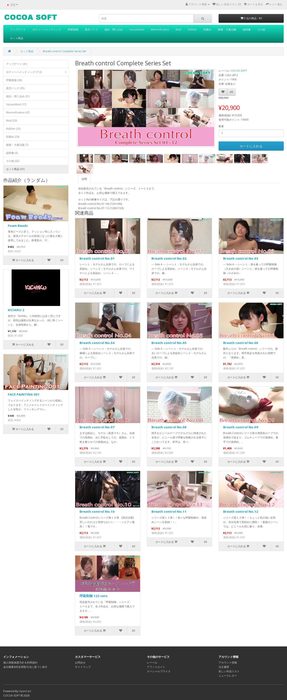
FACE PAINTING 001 (24, 394)
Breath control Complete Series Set (64, 51)
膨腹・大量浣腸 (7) (17, 145)
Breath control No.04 (97, 342)
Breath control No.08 (168, 427)
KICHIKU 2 (16, 310)
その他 (261, 29)
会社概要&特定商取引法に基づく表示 (25, 667)
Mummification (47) (18, 112)
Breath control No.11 (168, 511)
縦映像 (247, 29)
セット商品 (16, 38)
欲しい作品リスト (229, 671)
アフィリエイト (156, 667)
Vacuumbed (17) (16, 104)
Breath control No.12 (240, 511)
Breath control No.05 (168, 342)
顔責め (207, 29)
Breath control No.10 (97, 511)
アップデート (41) (16, 64)
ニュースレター (228, 675)
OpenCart (25, 691)
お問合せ (80, 662)
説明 (84, 179)
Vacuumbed (136, 29)
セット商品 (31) (15, 169)
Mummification (160, 29)
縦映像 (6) (12, 153)
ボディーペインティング (46, 29)
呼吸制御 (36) (14, 80)
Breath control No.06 (240, 342)
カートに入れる (251, 146)
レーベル (152, 662)
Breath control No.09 (240, 427)
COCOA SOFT (238, 71)
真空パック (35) (15, 88)
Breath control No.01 (97, 258)
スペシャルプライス (158, 671)
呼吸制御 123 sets (94, 596)
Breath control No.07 (97, 427)
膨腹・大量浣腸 (227, 29)
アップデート (18, 29)
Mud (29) (11, 120)
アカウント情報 (228, 662)
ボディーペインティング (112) (37, 72)
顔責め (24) (12, 137)
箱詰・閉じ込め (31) (18, 96)
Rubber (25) (13, 128)
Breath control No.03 (240, 258)
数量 (221, 126)
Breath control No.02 (168, 258)
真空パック (91, 29)
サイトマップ (83, 667)
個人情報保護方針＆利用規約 (20, 662)
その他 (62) (12, 161)
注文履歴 (224, 667)
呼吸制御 (73, 29)
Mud (178, 29)
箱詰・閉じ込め (113, 29)
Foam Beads (18, 225)
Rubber (192, 29)
